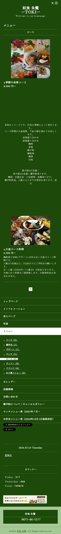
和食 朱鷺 (21, 531)
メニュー (8, 331)
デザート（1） (13, 349)
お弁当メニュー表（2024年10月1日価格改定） (29, 419)
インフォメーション (14, 309)
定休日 (8, 455)
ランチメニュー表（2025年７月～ (22, 412)
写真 (5, 324)
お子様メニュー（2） (16, 373)
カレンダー (9, 382)
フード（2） (12, 340)
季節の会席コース (16, 82)
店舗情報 (8, 389)
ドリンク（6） (13, 368)
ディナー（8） (13, 364)
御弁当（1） (12, 345)
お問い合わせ (10, 397)
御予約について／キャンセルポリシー (24, 404)
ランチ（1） (12, 354)
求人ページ (9, 316)
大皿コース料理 (15, 249)
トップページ (10, 301)
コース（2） (12, 359)
